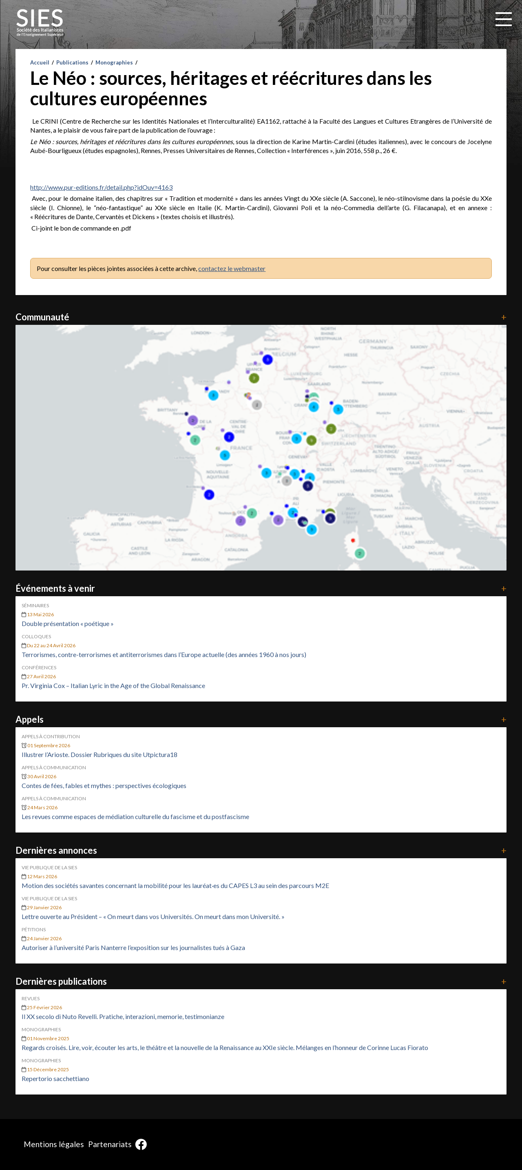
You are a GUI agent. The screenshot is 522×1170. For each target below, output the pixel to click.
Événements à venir (260, 588)
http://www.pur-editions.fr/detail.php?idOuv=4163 (101, 187)
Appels (260, 719)
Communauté (260, 316)
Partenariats (110, 1144)
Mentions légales (54, 1144)
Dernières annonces (260, 850)
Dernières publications (260, 981)
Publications (72, 62)
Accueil (39, 62)
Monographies (114, 62)
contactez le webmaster (231, 268)
